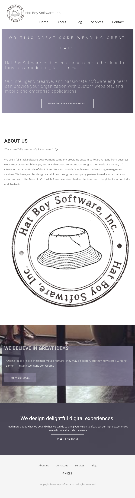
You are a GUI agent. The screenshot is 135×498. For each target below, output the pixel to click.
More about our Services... (67, 103)
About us (43, 465)
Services (97, 22)
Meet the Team (67, 438)
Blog (78, 22)
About (61, 22)
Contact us (62, 465)
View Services (20, 377)
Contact (118, 22)
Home (43, 22)
